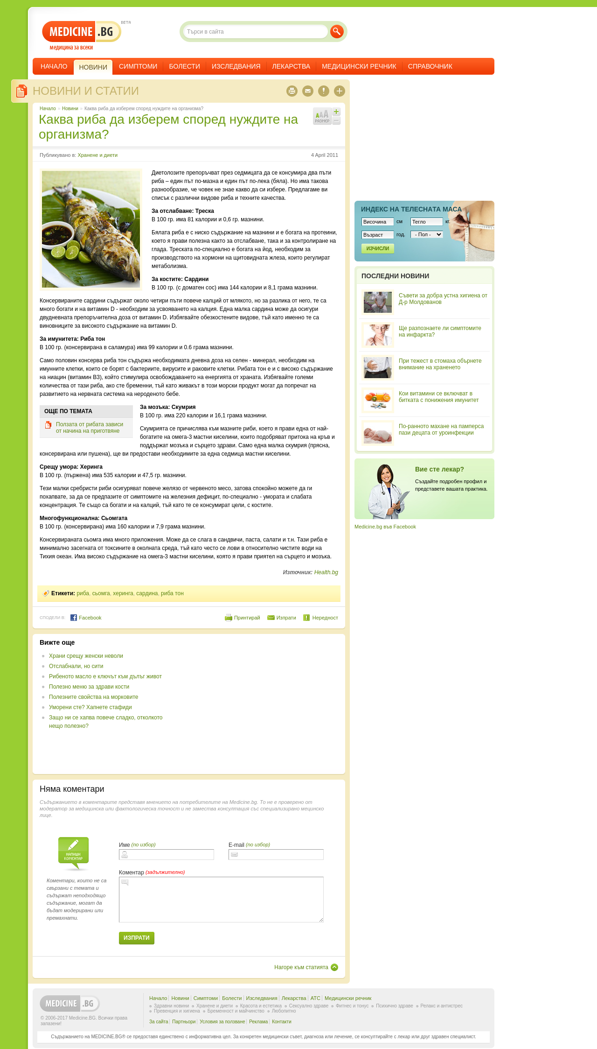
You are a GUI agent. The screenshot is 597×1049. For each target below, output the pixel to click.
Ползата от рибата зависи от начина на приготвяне (89, 427)
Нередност (325, 617)
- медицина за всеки (82, 35)
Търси (337, 31)
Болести (184, 66)
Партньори (183, 1021)
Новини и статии (86, 90)
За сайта (158, 1021)
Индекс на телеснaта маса (411, 209)
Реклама (258, 1021)
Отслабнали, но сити (76, 666)
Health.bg (326, 572)
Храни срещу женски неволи (86, 656)
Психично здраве (394, 1005)
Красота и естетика (261, 1005)
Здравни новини (171, 1005)
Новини (70, 108)
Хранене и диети (97, 155)
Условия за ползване (222, 1021)
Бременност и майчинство (236, 1011)
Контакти (282, 1021)
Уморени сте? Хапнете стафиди (90, 707)
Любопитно (284, 1011)
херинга (123, 593)
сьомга (101, 593)
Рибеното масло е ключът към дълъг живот (105, 676)
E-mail (236, 845)
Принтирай (247, 617)
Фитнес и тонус (352, 1005)
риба (82, 593)
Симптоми (138, 66)
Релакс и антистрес (442, 1005)
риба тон (172, 593)
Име (124, 845)
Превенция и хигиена (177, 1011)
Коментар (131, 872)
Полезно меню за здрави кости (89, 686)
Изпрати (286, 617)
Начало (54, 66)
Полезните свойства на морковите (93, 697)
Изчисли (378, 248)
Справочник (430, 66)
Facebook (85, 617)
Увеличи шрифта (336, 111)
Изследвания (236, 66)
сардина (147, 593)
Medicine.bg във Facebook (385, 526)
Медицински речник (359, 66)
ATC (315, 998)
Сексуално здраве (309, 1005)
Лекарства (291, 66)
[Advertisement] (262, 704)
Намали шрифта (336, 120)
